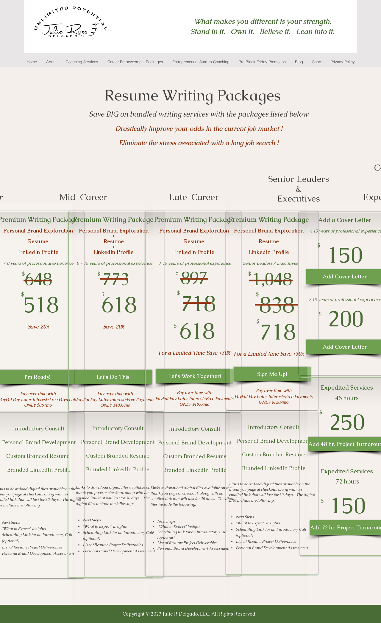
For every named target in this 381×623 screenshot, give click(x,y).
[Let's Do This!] (113, 377)
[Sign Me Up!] (272, 374)
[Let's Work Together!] (194, 376)
